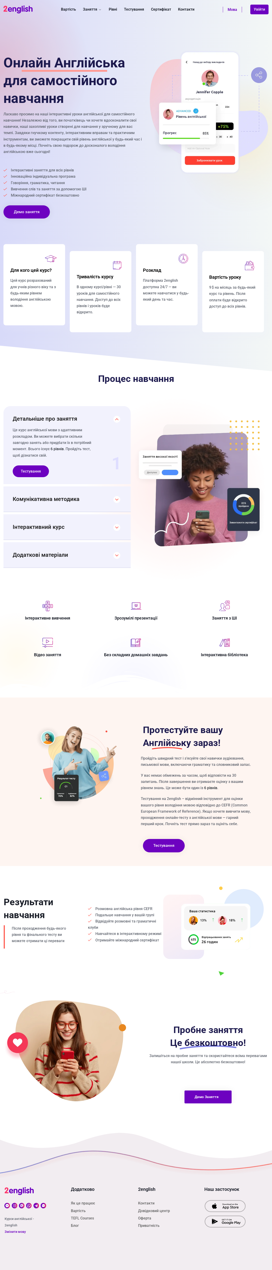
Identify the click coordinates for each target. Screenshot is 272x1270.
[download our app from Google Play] (225, 1221)
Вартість (68, 9)
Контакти (186, 9)
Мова (232, 9)
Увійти (259, 9)
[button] (67, 416)
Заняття (92, 9)
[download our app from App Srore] (225, 1206)
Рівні (113, 9)
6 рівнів (57, 449)
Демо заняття (26, 212)
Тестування (134, 9)
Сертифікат (161, 9)
